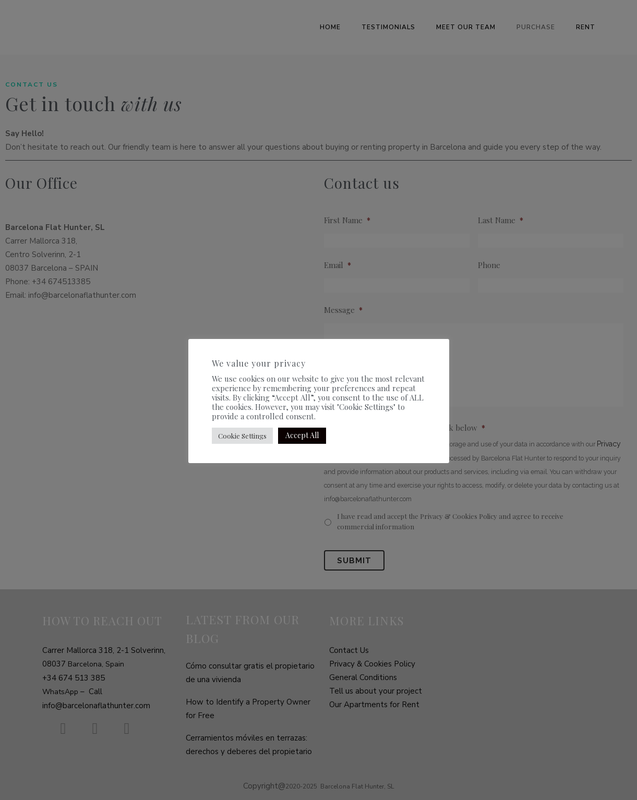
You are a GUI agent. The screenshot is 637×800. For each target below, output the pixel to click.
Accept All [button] (302, 435)
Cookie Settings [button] (242, 435)
